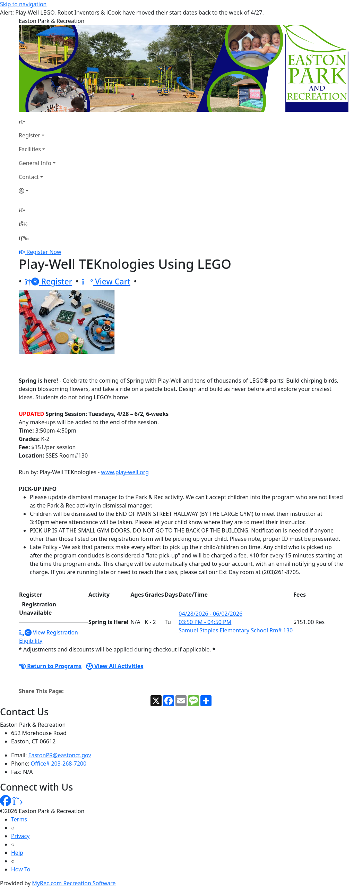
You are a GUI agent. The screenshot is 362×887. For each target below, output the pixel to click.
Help (17, 852)
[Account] (37, 191)
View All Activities (115, 666)
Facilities (30, 149)
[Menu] (23, 238)
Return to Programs (50, 666)
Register (29, 135)
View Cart (106, 281)
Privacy (20, 836)
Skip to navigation (23, 4)
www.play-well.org (125, 472)
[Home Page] (37, 121)
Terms (19, 819)
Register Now (43, 252)
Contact (29, 177)
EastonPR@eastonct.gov (59, 755)
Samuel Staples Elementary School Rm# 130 (236, 630)
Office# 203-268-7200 (59, 763)
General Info (35, 163)
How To (20, 869)
